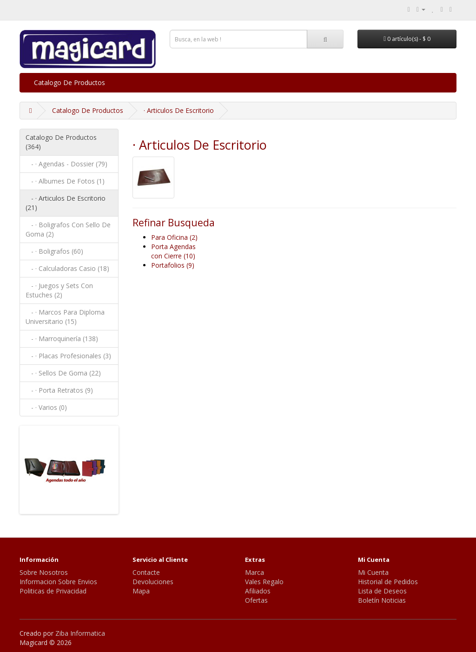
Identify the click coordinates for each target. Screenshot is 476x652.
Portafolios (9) (172, 265)
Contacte (146, 572)
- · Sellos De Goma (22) (63, 373)
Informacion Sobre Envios (58, 581)
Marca (254, 572)
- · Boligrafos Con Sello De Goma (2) (68, 229)
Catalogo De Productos (69, 82)
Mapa (141, 590)
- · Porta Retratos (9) (59, 390)
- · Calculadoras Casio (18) (67, 268)
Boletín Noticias (382, 600)
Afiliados (258, 590)
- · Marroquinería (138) (62, 338)
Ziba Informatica (80, 633)
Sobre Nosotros (44, 572)
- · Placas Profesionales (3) (68, 355)
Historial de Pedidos (388, 581)
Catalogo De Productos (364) (61, 142)
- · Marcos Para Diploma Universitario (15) (65, 317)
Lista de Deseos (382, 590)
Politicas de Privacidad (53, 590)
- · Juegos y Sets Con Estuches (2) (59, 290)
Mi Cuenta (373, 572)
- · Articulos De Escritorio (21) (66, 203)
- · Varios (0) (46, 407)
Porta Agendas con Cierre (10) (173, 251)
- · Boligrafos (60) (54, 251)
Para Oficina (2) (174, 237)
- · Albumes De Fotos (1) (65, 181)
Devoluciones (152, 581)
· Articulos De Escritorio (179, 110)
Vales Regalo (264, 581)
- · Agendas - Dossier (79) (66, 163)
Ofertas (256, 600)
